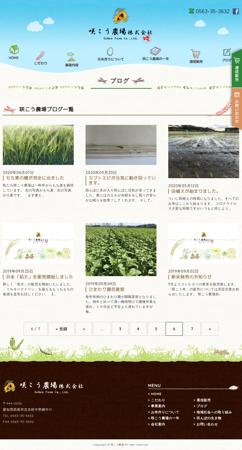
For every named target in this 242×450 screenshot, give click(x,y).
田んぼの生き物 (209, 418)
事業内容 (72, 59)
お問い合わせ (207, 424)
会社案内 (158, 424)
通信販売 (196, 56)
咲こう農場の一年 (156, 54)
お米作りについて (110, 54)
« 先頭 (61, 328)
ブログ (227, 55)
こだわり (41, 57)
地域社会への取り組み (214, 412)
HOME (14, 52)
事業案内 (158, 406)
